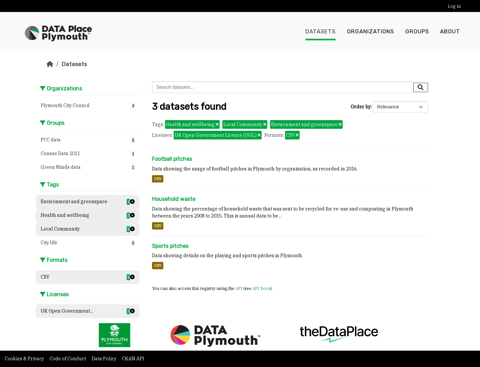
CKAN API (133, 359)
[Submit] (420, 87)
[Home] (50, 64)
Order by (361, 107)
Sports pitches (170, 246)
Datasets (320, 31)
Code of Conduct (68, 359)
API (238, 288)
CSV (157, 178)
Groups (417, 31)
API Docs (261, 288)
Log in (454, 6)
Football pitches (172, 159)
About (450, 31)
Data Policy (104, 359)
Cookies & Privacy (25, 359)
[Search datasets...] (283, 87)
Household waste (173, 199)
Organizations (370, 31)
